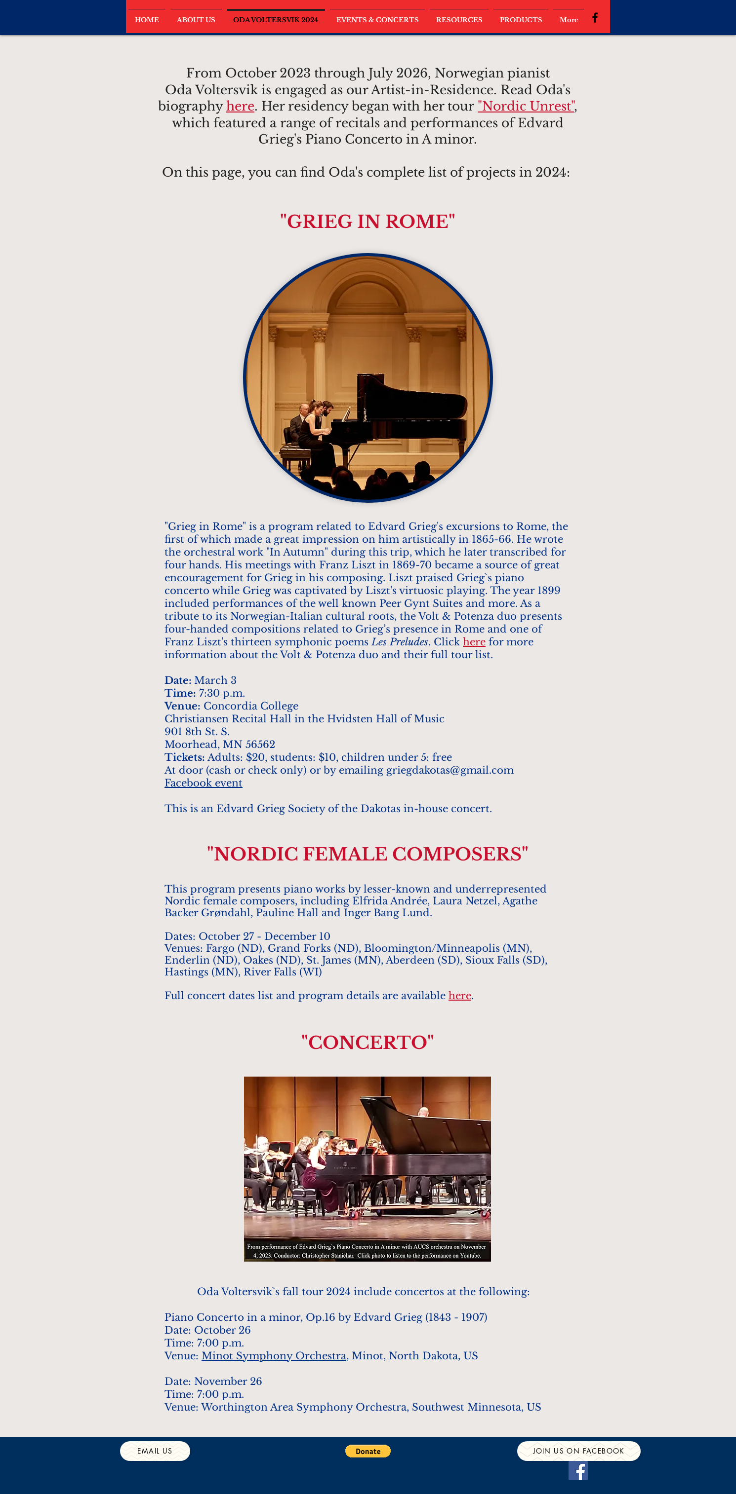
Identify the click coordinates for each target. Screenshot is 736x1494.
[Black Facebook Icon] (595, 17)
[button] (368, 1451)
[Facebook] (578, 1470)
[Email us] (155, 1451)
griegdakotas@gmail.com (450, 770)
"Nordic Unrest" (526, 106)
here (240, 106)
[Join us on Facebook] (579, 1451)
